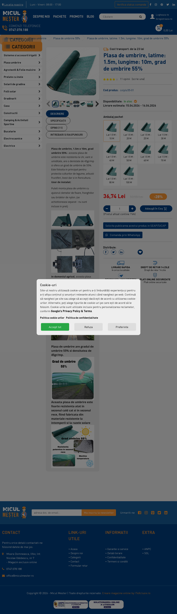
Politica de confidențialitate (82, 317)
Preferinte (122, 327)
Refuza (88, 327)
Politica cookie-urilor (52, 317)
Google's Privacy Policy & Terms (71, 310)
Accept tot (55, 327)
